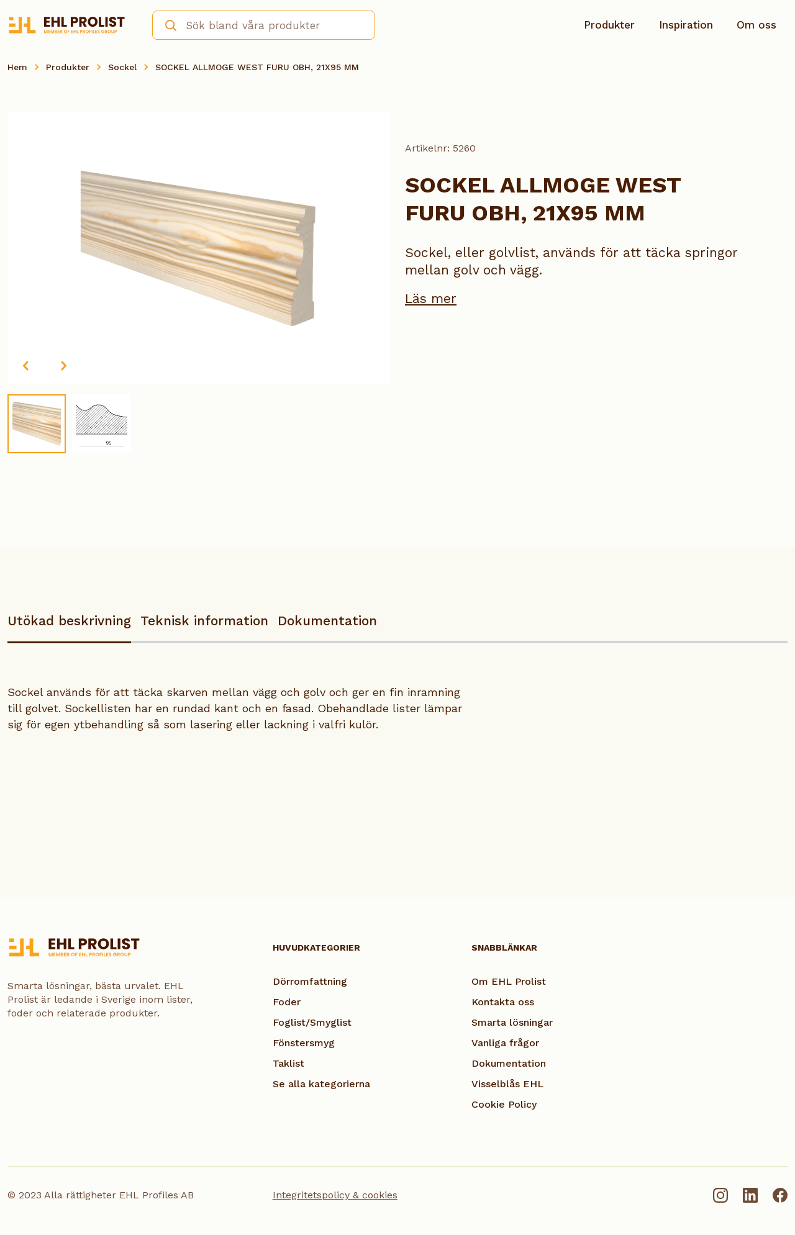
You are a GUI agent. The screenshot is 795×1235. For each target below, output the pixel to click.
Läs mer (431, 298)
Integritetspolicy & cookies (335, 1195)
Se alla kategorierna (321, 1084)
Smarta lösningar (512, 1022)
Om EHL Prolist (508, 981)
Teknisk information (204, 620)
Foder (287, 1002)
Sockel (122, 67)
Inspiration (686, 25)
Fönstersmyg (304, 1043)
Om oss (756, 25)
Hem (17, 67)
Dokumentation (327, 620)
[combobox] (263, 25)
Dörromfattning (310, 981)
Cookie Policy (504, 1104)
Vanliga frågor (505, 1043)
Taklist (288, 1063)
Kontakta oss (502, 1002)
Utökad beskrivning (69, 620)
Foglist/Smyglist (312, 1022)
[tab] (69, 626)
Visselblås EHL (507, 1084)
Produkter (609, 25)
